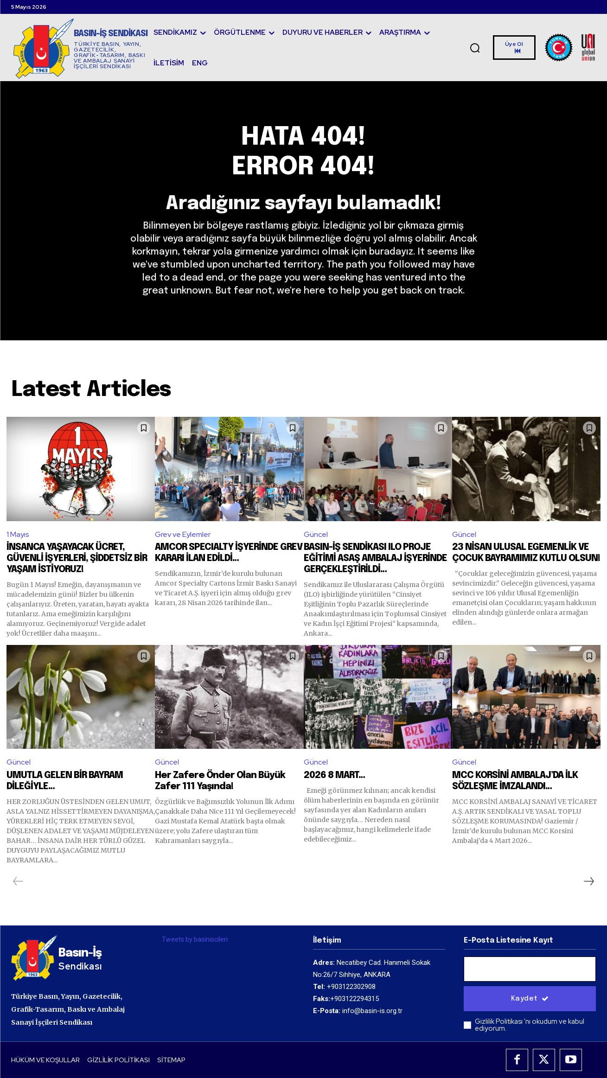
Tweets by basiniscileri (195, 939)
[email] (530, 969)
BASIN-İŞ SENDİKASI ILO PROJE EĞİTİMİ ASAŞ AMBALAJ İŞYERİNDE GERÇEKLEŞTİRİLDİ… (375, 558)
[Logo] (80, 48)
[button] (474, 47)
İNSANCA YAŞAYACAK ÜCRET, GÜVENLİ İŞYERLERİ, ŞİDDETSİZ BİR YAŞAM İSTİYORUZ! (76, 558)
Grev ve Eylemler (183, 534)
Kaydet (530, 998)
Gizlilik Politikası (499, 1021)
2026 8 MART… (334, 775)
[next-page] (588, 881)
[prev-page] (18, 881)
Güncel (316, 534)
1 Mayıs (17, 534)
